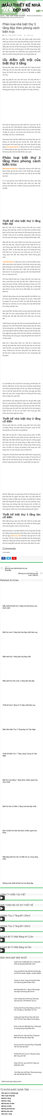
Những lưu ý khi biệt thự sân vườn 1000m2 (26, 573)
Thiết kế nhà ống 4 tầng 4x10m (11, 1081)
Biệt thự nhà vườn (7, 1111)
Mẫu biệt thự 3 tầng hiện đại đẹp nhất (17, 657)
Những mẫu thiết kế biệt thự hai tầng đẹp (16, 568)
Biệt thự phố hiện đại (8, 1109)
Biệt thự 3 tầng (6, 1101)
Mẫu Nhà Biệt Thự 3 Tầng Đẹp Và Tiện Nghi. (19, 729)
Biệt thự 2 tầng (6, 1098)
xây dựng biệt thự (12, 147)
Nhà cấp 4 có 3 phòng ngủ (9, 1093)
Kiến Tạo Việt (16, 536)
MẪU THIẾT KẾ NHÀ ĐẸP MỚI (21, 8)
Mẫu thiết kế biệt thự (10, 168)
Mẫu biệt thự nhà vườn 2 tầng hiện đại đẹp (18, 681)
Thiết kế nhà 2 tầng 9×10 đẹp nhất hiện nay (19, 705)
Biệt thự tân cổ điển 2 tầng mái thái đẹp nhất (19, 806)
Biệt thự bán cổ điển (7, 1103)
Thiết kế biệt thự (8, 262)
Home (2, 16)
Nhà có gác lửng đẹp (8, 1096)
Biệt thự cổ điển (6, 1106)
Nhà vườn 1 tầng (6, 1114)
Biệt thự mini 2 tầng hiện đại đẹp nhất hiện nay (20, 632)
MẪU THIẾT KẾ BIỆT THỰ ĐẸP (15, 16)
